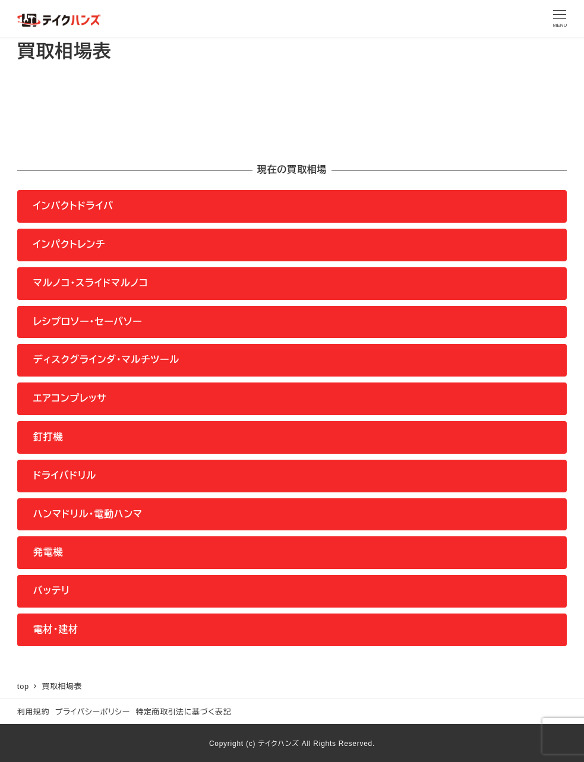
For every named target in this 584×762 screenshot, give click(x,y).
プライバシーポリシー (92, 711)
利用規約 (33, 711)
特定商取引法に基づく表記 (183, 711)
